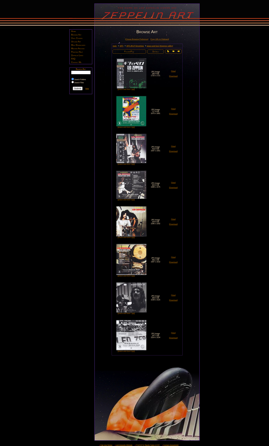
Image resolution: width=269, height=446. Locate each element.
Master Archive (78, 48)
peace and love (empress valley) (160, 46)
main (115, 46)
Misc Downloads (78, 45)
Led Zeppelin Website (124, 445)
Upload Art (76, 41)
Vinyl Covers (77, 38)
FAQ (73, 59)
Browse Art (76, 35)
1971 (121, 46)
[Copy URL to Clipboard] (159, 39)
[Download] (173, 76)
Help (87, 89)
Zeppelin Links (77, 55)
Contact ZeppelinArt (170, 445)
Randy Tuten (150, 445)
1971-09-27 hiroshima (135, 46)
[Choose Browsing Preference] (136, 39)
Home (73, 31)
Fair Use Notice (106, 445)
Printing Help (77, 52)
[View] (173, 71)
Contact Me (76, 62)
